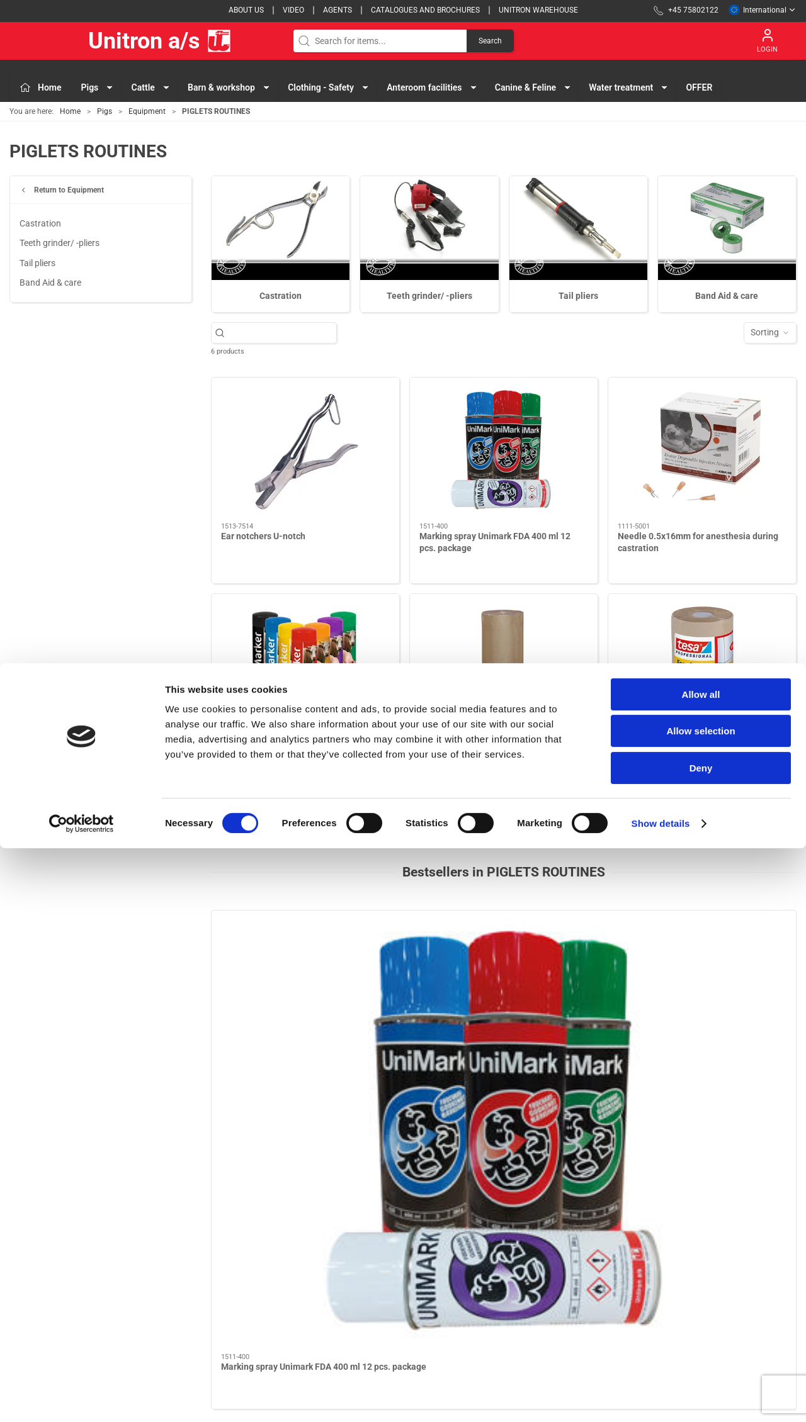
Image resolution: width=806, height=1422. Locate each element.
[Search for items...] (280, 332)
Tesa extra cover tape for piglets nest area (702, 752)
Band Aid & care (50, 282)
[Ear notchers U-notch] (305, 450)
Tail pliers (37, 263)
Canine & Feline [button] (533, 87)
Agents (337, 10)
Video (293, 10)
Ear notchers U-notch (263, 536)
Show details (661, 1397)
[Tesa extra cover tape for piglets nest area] (702, 666)
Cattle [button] (151, 87)
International (762, 10)
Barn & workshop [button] (229, 87)
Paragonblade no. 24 (411, 1032)
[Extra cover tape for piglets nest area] (503, 666)
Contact (565, 1236)
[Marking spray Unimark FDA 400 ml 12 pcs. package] (503, 450)
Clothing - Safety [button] (329, 87)
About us (246, 10)
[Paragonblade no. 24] (429, 964)
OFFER (699, 87)
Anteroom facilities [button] (432, 87)
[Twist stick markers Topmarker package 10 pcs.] (305, 666)
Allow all (701, 1268)
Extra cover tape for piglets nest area (493, 752)
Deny (701, 1341)
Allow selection (700, 1305)
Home (70, 111)
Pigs (104, 111)
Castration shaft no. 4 (711, 1032)
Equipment (147, 111)
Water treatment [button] (629, 87)
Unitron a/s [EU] (120, 40)
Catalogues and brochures (425, 10)
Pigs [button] (98, 87)
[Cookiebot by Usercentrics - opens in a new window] (81, 1397)
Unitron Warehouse (538, 10)
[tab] (482, 1098)
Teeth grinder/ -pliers (59, 243)
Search (490, 40)
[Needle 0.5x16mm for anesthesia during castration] (702, 450)
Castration (40, 223)
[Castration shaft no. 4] (727, 964)
